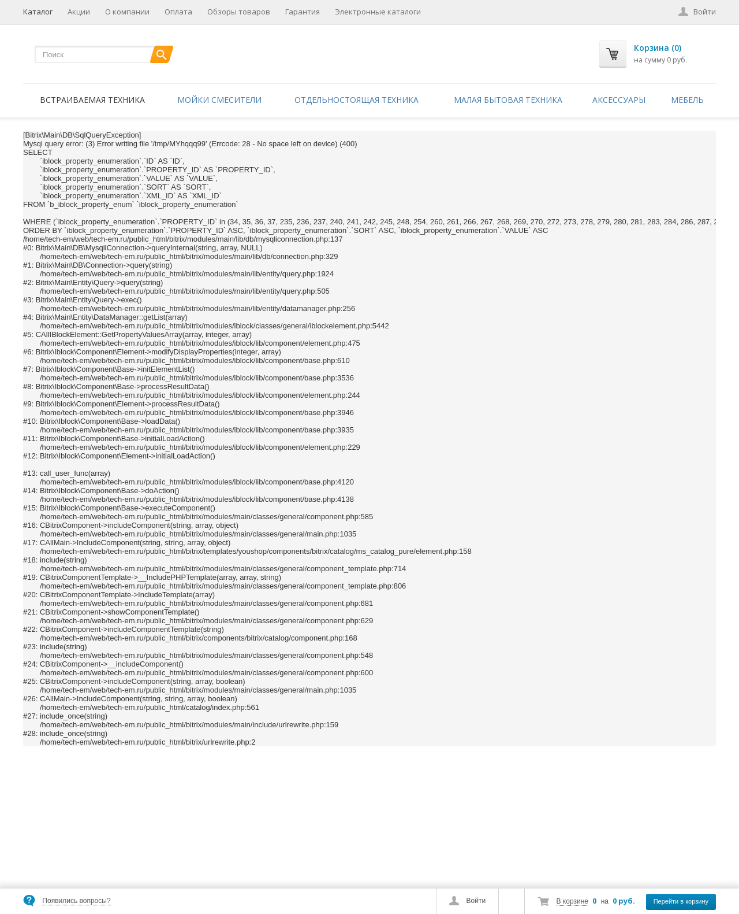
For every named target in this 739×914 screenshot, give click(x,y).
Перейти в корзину (681, 901)
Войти (476, 901)
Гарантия (302, 11)
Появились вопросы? (76, 901)
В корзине (572, 901)
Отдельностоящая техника (356, 99)
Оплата (178, 11)
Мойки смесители (219, 99)
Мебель (687, 99)
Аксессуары (618, 99)
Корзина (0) (657, 47)
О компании (127, 11)
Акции (79, 11)
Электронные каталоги (378, 11)
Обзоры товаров (238, 11)
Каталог (38, 11)
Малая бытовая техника (508, 99)
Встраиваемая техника (92, 99)
